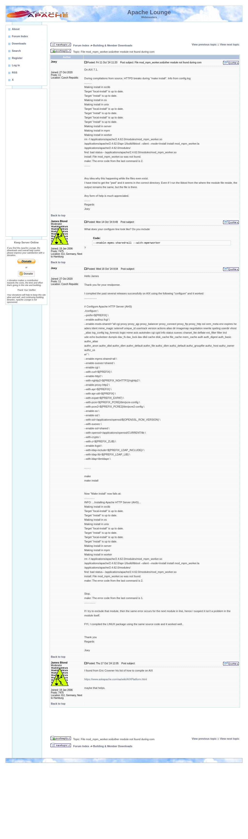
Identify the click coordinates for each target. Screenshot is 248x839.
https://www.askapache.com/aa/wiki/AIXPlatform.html (115, 679)
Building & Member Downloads (112, 45)
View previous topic (204, 44)
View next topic (229, 44)
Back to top (58, 215)
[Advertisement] (26, 162)
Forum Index (81, 45)
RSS (14, 72)
